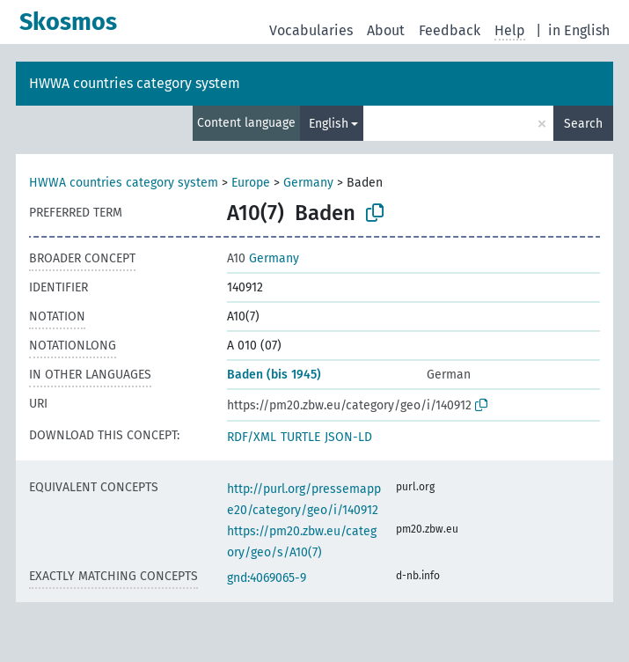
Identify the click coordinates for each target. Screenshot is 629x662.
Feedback (449, 30)
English (328, 123)
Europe (250, 182)
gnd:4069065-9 (266, 577)
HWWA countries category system (134, 83)
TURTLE (300, 437)
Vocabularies (311, 30)
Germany (308, 182)
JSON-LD (348, 437)
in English (579, 30)
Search (583, 123)
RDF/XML (251, 437)
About (386, 30)
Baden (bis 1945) (274, 374)
